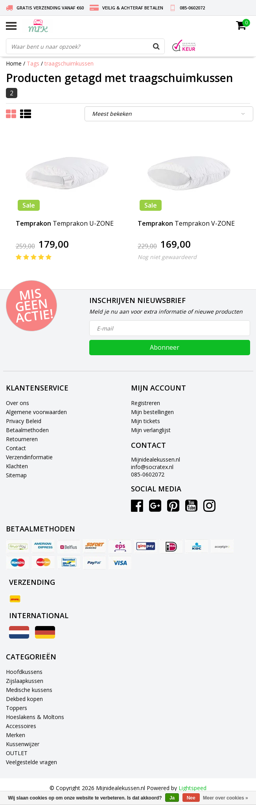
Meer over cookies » (225, 798)
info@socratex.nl (152, 467)
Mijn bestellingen (152, 412)
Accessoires (21, 726)
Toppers (16, 708)
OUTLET (17, 753)
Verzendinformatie (29, 457)
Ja (172, 798)
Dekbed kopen (24, 699)
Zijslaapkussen (24, 681)
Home (14, 63)
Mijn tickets (145, 421)
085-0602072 (147, 474)
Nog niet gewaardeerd (167, 257)
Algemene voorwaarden (36, 412)
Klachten (17, 466)
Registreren (145, 403)
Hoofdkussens (24, 671)
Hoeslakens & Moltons (35, 717)
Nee (191, 798)
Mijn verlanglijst (151, 430)
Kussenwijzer (22, 744)
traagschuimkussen (69, 63)
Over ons (17, 403)
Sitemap (16, 475)
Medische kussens (29, 690)
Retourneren (22, 439)
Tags (33, 63)
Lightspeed (192, 788)
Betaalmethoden (27, 430)
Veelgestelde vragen (31, 762)
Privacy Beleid (23, 421)
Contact (16, 448)
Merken (15, 735)
